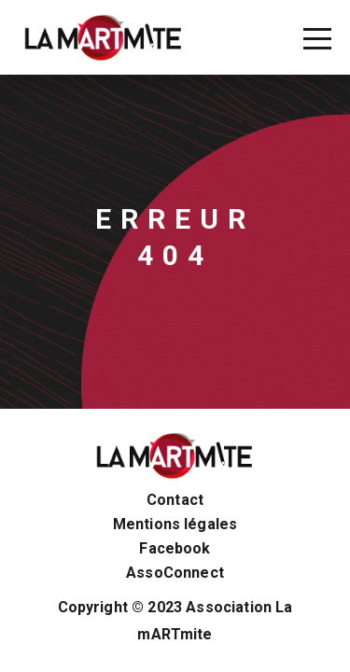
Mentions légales (175, 524)
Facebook (174, 548)
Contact (175, 500)
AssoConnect (175, 573)
